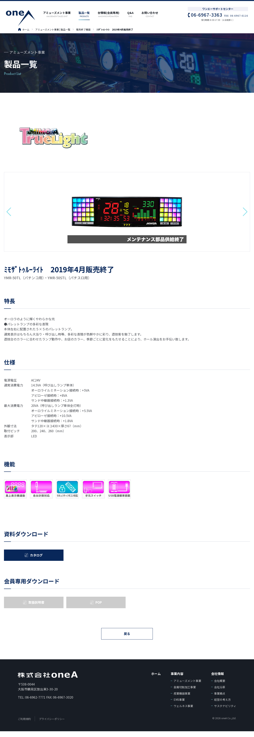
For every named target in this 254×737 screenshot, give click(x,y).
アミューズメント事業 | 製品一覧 (52, 29)
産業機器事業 (182, 699)
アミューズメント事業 (187, 687)
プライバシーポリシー (52, 725)
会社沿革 (219, 693)
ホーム (23, 29)
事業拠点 (219, 699)
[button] (9, 211)
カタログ (36, 556)
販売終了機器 (83, 29)
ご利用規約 (24, 725)
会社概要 (219, 687)
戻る (127, 638)
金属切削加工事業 (185, 693)
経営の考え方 (222, 705)
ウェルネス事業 (183, 712)
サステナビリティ (225, 712)
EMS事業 (179, 705)
